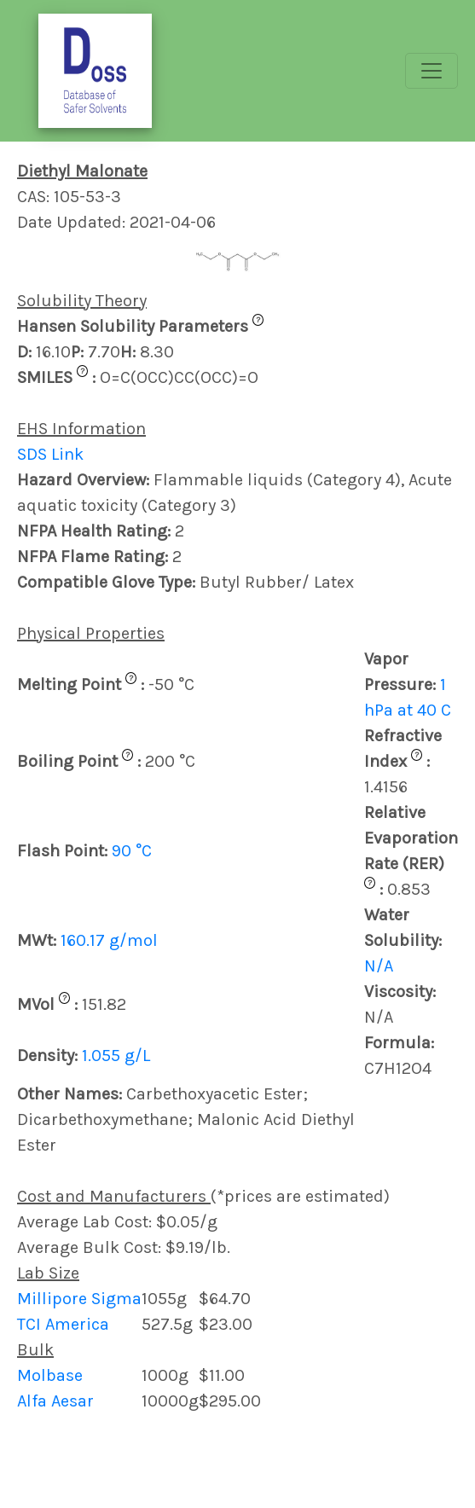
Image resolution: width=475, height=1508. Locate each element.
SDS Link (50, 454)
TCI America (63, 1324)
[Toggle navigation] (431, 71)
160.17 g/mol (109, 940)
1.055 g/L (116, 1055)
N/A (378, 966)
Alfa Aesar (55, 1401)
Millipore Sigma (79, 1298)
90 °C (132, 851)
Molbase (50, 1375)
